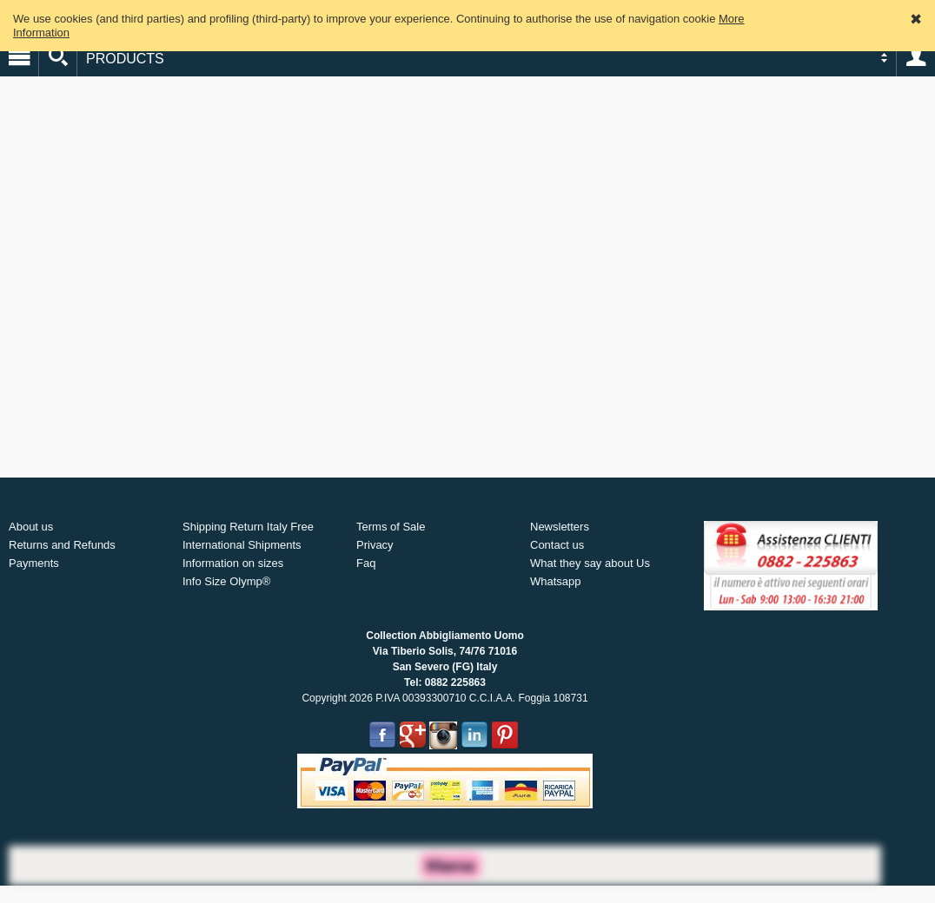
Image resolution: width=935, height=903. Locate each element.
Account (916, 57)
